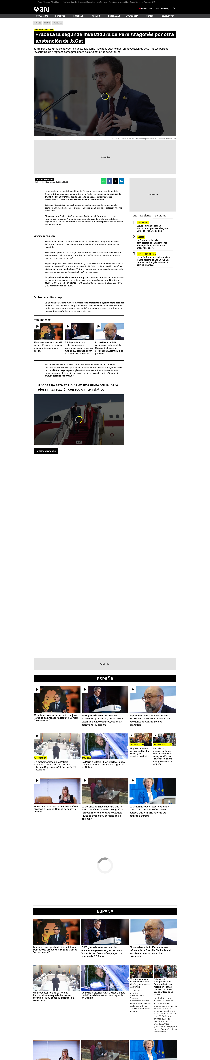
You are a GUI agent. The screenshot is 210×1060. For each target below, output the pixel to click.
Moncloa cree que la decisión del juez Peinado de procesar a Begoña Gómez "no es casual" (56, 718)
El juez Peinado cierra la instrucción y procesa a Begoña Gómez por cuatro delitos (152, 228)
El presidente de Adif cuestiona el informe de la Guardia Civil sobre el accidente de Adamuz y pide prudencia (150, 720)
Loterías (78, 16)
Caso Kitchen (40, 758)
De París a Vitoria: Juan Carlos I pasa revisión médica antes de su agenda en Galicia (103, 764)
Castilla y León (137, 744)
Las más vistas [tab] (142, 215)
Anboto (141, 237)
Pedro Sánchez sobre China (119, 2)
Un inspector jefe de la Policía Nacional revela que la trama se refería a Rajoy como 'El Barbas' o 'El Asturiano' (55, 766)
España (105, 911)
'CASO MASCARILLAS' (162, 744)
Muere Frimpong (44, 2)
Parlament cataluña (46, 451)
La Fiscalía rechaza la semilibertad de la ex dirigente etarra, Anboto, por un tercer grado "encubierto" (152, 244)
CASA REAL (86, 758)
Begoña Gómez (102, 2)
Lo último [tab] (160, 215)
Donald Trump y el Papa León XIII (142, 2)
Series (149, 16)
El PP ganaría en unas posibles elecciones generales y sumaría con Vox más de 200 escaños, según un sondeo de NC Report (103, 720)
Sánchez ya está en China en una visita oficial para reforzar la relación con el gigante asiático (77, 387)
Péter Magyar (56, 2)
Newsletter (168, 16)
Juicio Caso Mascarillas (86, 2)
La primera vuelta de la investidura (62, 277)
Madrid (47, 23)
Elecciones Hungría (70, 2)
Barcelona (57, 23)
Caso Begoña (143, 223)
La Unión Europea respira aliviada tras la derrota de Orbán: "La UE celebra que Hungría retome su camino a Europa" (153, 261)
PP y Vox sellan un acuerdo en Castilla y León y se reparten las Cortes (139, 752)
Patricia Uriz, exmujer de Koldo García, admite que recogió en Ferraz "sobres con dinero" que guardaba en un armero (163, 756)
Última (146, 9)
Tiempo (96, 16)
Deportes (60, 16)
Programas (114, 16)
